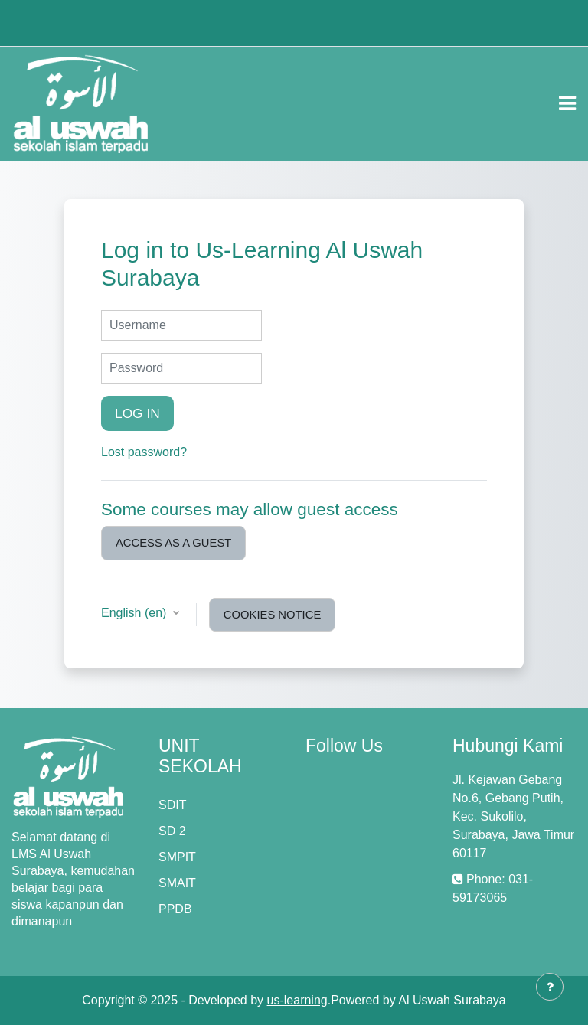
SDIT (172, 804)
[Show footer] (550, 987)
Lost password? (144, 452)
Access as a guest (173, 543)
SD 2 (172, 830)
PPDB (175, 909)
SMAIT (177, 883)
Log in (137, 413)
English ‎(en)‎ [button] (135, 612)
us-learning (297, 1000)
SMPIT (177, 856)
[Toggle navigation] (567, 103)
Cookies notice (272, 615)
